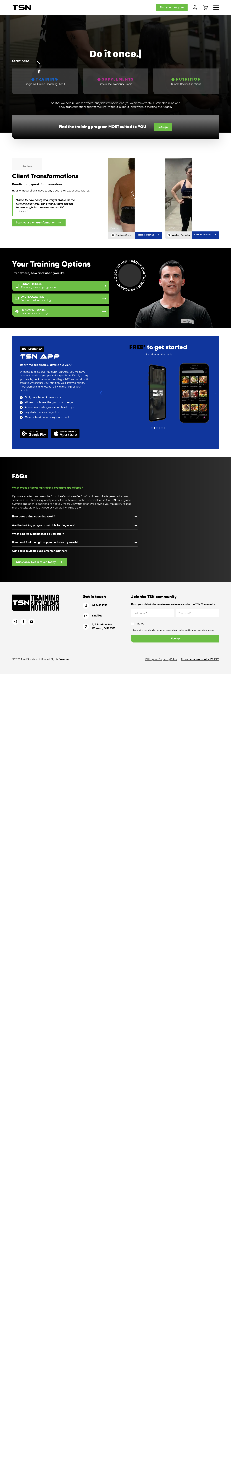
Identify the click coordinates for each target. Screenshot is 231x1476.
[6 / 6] (124, 393)
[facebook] (23, 622)
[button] (100, 393)
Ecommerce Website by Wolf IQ (200, 659)
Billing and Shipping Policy (161, 659)
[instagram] (15, 622)
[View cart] (205, 7)
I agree (140, 623)
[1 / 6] (158, 393)
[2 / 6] (192, 393)
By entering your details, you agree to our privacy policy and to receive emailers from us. (174, 630)
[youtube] (31, 622)
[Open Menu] (216, 7)
